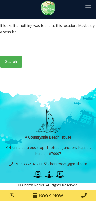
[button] (12, 195)
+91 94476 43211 (26, 163)
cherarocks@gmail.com (65, 163)
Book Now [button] (48, 195)
